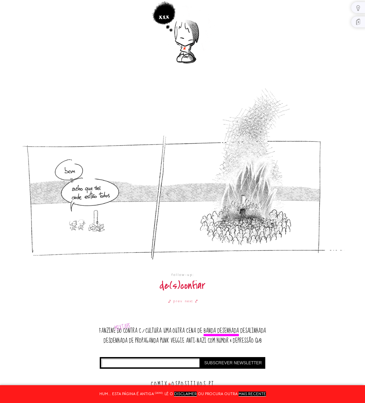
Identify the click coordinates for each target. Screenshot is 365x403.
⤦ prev (175, 301)
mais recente (252, 393)
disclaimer (185, 393)
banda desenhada (221, 331)
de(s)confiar (182, 285)
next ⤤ (191, 301)
